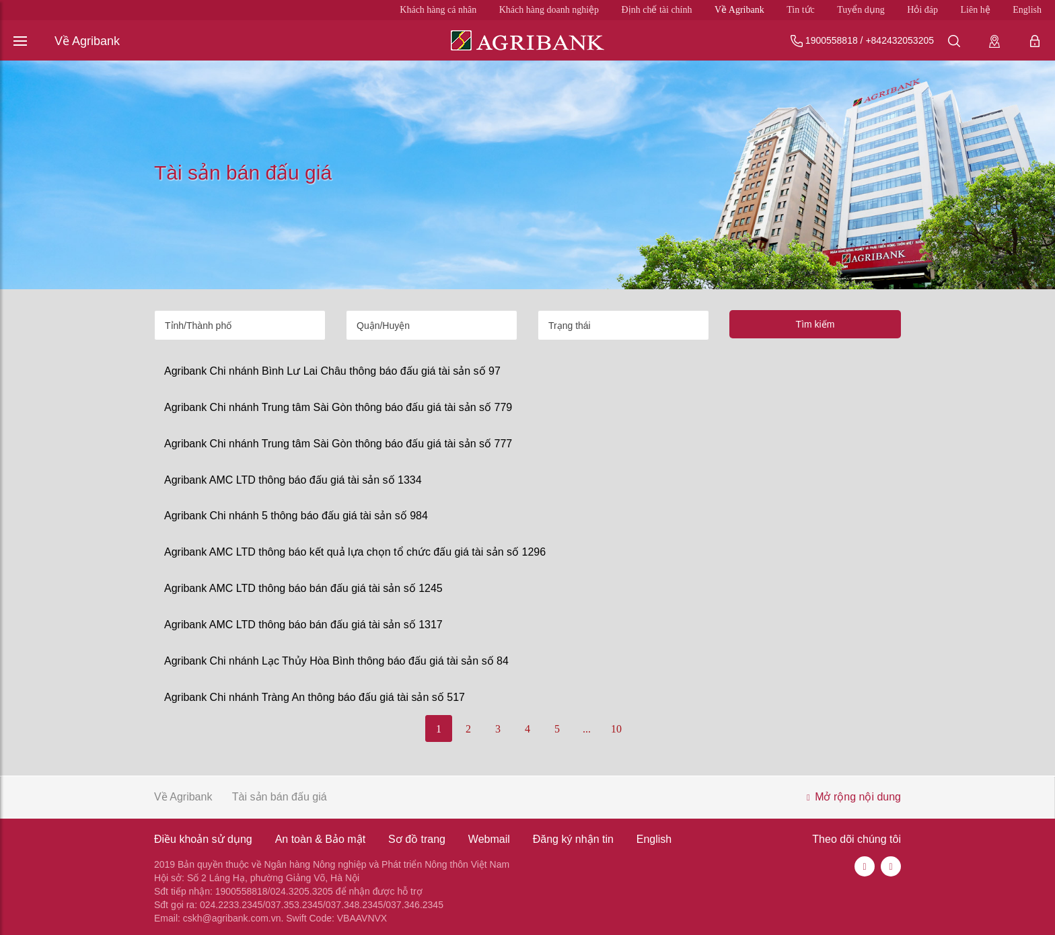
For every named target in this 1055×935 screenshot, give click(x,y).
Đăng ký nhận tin (573, 839)
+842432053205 (899, 40)
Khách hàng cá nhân (438, 10)
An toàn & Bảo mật (320, 839)
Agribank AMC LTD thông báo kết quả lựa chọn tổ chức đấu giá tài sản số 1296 (355, 552)
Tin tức (801, 10)
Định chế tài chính (657, 10)
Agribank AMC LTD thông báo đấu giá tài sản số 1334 (293, 480)
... (587, 729)
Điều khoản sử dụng (203, 839)
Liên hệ (975, 10)
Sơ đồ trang (416, 839)
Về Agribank (739, 10)
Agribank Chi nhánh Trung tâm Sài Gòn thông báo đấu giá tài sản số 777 (338, 443)
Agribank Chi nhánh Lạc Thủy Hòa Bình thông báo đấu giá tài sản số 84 (336, 661)
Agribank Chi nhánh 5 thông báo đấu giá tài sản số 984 (296, 515)
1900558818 (831, 40)
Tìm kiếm (815, 324)
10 (616, 729)
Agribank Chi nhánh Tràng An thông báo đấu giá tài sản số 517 (314, 697)
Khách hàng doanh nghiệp (549, 10)
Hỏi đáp (922, 10)
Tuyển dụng (861, 10)
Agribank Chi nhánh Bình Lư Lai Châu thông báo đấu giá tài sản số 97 (332, 371)
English (1027, 10)
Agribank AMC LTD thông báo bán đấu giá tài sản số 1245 (303, 588)
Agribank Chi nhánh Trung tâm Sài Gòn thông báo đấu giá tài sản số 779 (338, 407)
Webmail (489, 839)
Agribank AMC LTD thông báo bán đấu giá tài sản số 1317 (303, 624)
